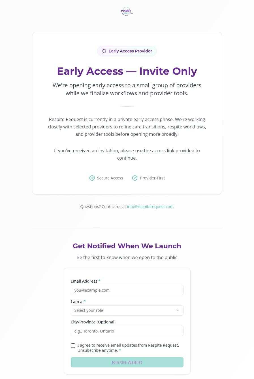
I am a (78, 302)
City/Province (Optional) (93, 322)
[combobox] (127, 310)
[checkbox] (73, 345)
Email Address (86, 281)
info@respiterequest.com (150, 206)
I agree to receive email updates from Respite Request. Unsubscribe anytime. (128, 348)
